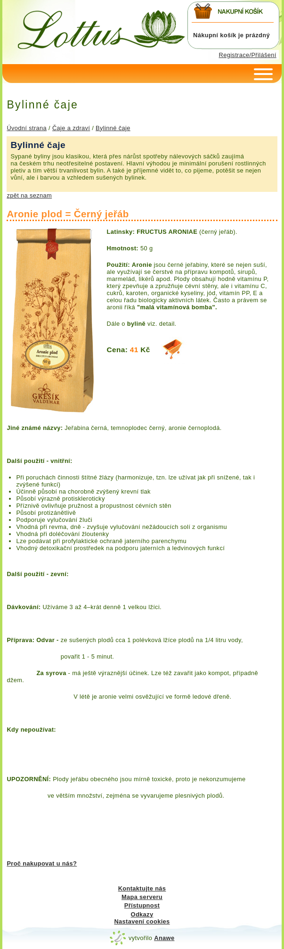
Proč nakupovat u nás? (42, 863)
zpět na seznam (29, 195)
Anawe (164, 937)
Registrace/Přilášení (247, 54)
